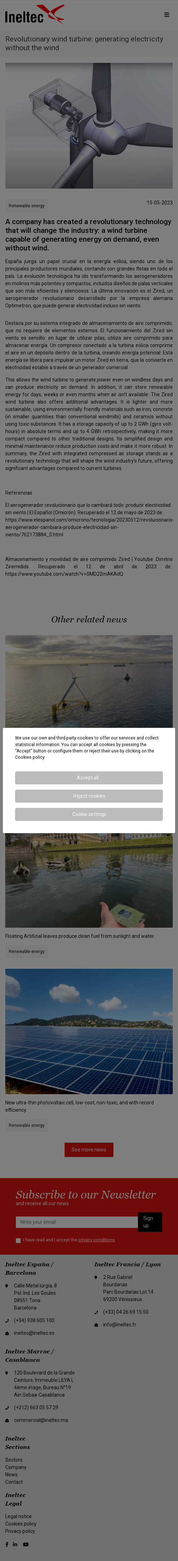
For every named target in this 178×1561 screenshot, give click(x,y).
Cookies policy (30, 757)
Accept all (88, 777)
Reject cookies (89, 796)
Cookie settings (89, 814)
